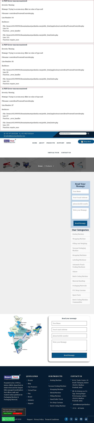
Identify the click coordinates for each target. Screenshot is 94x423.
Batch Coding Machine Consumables (80, 301)
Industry (31, 400)
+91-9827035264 (26, 133)
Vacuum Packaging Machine (79, 249)
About (41, 143)
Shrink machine (55, 393)
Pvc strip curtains (56, 402)
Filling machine (55, 396)
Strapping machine (56, 389)
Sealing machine (56, 380)
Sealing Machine (78, 234)
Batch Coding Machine (80, 276)
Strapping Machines (79, 255)
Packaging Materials (80, 286)
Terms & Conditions (52, 419)
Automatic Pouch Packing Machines (79, 266)
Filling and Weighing (80, 243)
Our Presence (32, 387)
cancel (17, 413)
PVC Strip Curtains (79, 290)
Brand (30, 397)
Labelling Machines (79, 260)
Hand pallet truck (56, 399)
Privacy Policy (39, 419)
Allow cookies (7, 413)
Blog (29, 383)
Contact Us (66, 152)
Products (50, 143)
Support (60, 143)
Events (30, 380)
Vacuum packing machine (57, 386)
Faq (29, 393)
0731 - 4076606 (78, 408)
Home (34, 143)
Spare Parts (77, 295)
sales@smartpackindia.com (14, 136)
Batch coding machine (58, 406)
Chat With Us (8, 419)
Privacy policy (20, 411)
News (68, 143)
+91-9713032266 (11, 133)
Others (75, 272)
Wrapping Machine (79, 239)
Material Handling (79, 281)
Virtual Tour (53, 152)
